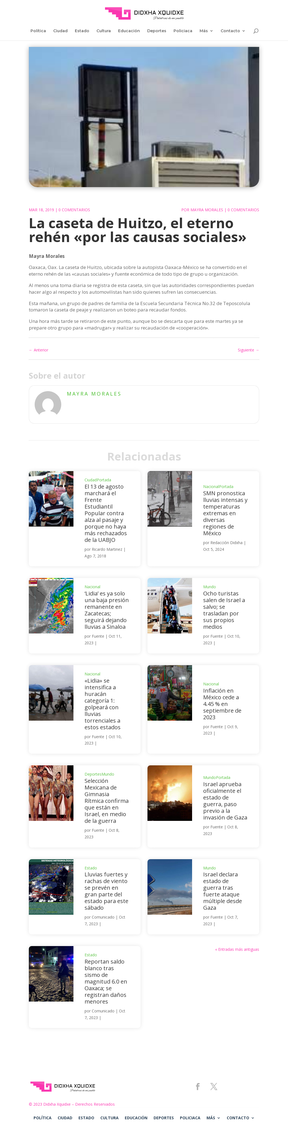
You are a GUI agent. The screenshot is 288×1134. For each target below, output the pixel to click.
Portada (104, 479)
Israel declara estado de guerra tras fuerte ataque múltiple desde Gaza (222, 891)
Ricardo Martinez (107, 549)
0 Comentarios (74, 209)
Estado (82, 31)
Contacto (230, 31)
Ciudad (60, 31)
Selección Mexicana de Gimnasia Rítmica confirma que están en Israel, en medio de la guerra (107, 800)
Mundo (209, 586)
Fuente (98, 636)
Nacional (211, 486)
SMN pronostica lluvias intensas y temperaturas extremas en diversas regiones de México (225, 513)
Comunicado (103, 917)
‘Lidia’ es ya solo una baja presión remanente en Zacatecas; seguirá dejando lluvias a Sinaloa (107, 610)
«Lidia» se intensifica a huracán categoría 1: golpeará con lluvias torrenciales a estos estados (103, 704)
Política (38, 31)
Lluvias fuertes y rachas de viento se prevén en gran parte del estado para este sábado (106, 891)
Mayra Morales (206, 209)
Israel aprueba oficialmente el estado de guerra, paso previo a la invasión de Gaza (225, 800)
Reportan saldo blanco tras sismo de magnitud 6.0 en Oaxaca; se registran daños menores (106, 981)
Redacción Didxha (226, 542)
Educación (129, 31)
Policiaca (183, 31)
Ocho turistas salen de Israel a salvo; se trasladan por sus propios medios (224, 610)
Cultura (103, 31)
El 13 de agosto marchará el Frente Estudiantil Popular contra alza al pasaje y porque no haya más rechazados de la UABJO (106, 513)
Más (204, 31)
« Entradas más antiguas (237, 949)
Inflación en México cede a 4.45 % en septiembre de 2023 (222, 704)
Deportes (156, 31)
